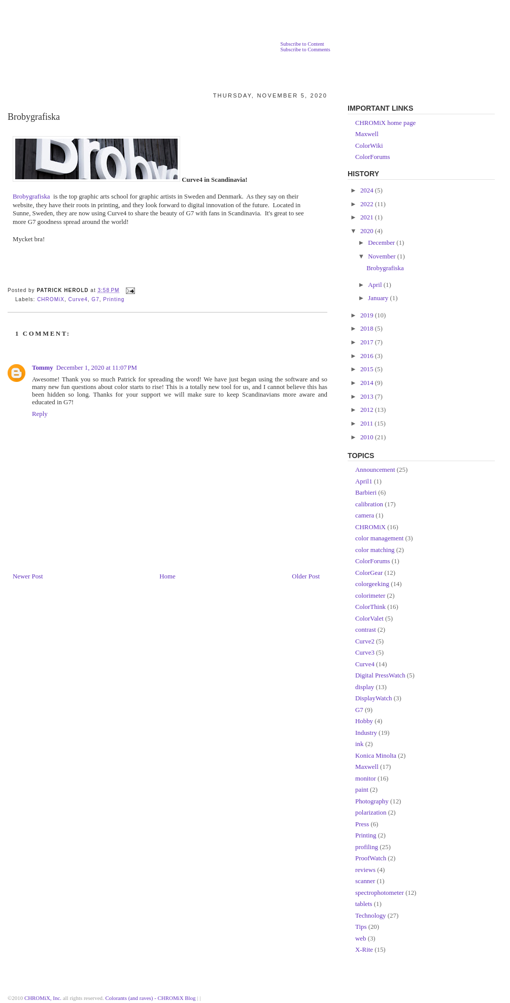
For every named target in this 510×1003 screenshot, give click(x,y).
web (360, 938)
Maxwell (367, 134)
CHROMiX (50, 299)
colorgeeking (372, 584)
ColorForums (372, 156)
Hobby (364, 721)
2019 (367, 315)
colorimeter (370, 595)
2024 (367, 190)
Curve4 (77, 299)
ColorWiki (369, 145)
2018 (367, 328)
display (364, 687)
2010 (367, 437)
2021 (367, 217)
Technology (370, 915)
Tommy (42, 367)
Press (362, 824)
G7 (95, 299)
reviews (365, 869)
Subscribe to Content (302, 44)
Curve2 (365, 641)
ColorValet (369, 618)
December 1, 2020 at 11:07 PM (96, 367)
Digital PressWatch (380, 675)
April (375, 284)
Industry (366, 732)
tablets (363, 904)
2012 (367, 409)
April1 (363, 481)
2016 (367, 356)
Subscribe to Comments (305, 49)
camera (364, 515)
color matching (375, 550)
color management (379, 538)
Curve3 (365, 652)
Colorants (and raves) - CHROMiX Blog (151, 998)
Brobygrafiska (34, 117)
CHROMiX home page (385, 122)
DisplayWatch (373, 698)
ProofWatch (370, 858)
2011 (367, 423)
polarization (370, 812)
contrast (365, 629)
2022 (367, 204)
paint (361, 789)
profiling (366, 847)
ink (359, 744)
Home (167, 576)
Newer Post (28, 576)
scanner (365, 881)
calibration (369, 504)
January (379, 298)
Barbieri (366, 492)
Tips (360, 926)
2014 (367, 382)
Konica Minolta (375, 755)
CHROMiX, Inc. (42, 998)
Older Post (306, 576)
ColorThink (370, 606)
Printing (113, 299)
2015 (367, 369)
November (382, 256)
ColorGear (369, 572)
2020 (367, 231)
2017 (367, 342)
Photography (372, 801)
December (382, 242)
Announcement (375, 469)
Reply (40, 413)
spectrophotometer (379, 892)
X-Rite (364, 949)
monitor (365, 778)
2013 (367, 396)
